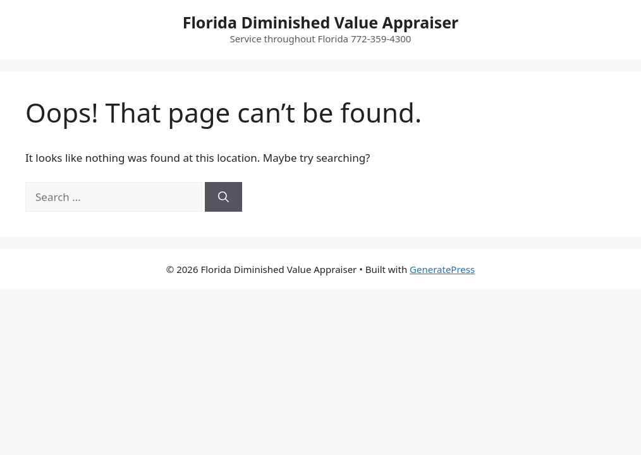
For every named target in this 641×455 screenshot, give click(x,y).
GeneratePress (442, 269)
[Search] (223, 197)
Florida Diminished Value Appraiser (321, 22)
